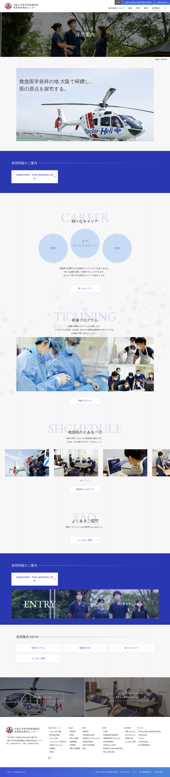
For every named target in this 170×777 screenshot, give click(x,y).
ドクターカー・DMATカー (58, 741)
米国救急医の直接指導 (110, 735)
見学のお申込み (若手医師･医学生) (138, 2)
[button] (81, 480)
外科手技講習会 (108, 741)
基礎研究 (86, 731)
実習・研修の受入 (109, 752)
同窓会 (51, 752)
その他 (141, 728)
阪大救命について (116, 8)
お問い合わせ (162, 2)
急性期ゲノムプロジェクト (91, 738)
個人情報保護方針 (144, 745)
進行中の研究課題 (89, 745)
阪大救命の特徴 (54, 735)
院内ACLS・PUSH (109, 745)
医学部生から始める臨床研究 (112, 748)
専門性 (72, 735)
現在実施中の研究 (89, 735)
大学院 (105, 731)
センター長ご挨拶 (55, 731)
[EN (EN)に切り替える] (118, 2)
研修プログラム (85, 400)
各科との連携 (74, 738)
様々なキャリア (85, 288)
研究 (138, 8)
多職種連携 (73, 741)
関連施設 (52, 748)
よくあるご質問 (85, 540)
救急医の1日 (84, 648)
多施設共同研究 (88, 741)
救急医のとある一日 (85, 489)
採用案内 (156, 8)
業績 (84, 748)
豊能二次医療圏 (75, 748)
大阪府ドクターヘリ (56, 745)
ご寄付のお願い (143, 741)
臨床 (130, 8)
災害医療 (72, 745)
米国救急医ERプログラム (111, 738)
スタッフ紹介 (53, 738)
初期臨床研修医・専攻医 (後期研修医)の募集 (34, 177)
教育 (146, 8)
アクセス (141, 738)
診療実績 (72, 731)
